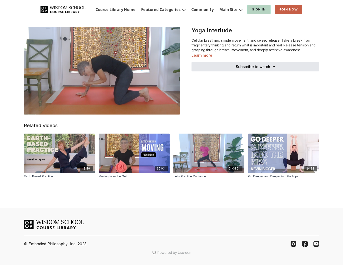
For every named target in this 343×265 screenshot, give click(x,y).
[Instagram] (293, 244)
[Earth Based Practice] (59, 176)
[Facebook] (305, 244)
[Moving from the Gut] (134, 176)
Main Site (230, 9)
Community (202, 9)
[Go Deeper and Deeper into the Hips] (283, 176)
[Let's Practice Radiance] (208, 176)
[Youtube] (316, 244)
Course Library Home (116, 9)
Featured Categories (163, 9)
